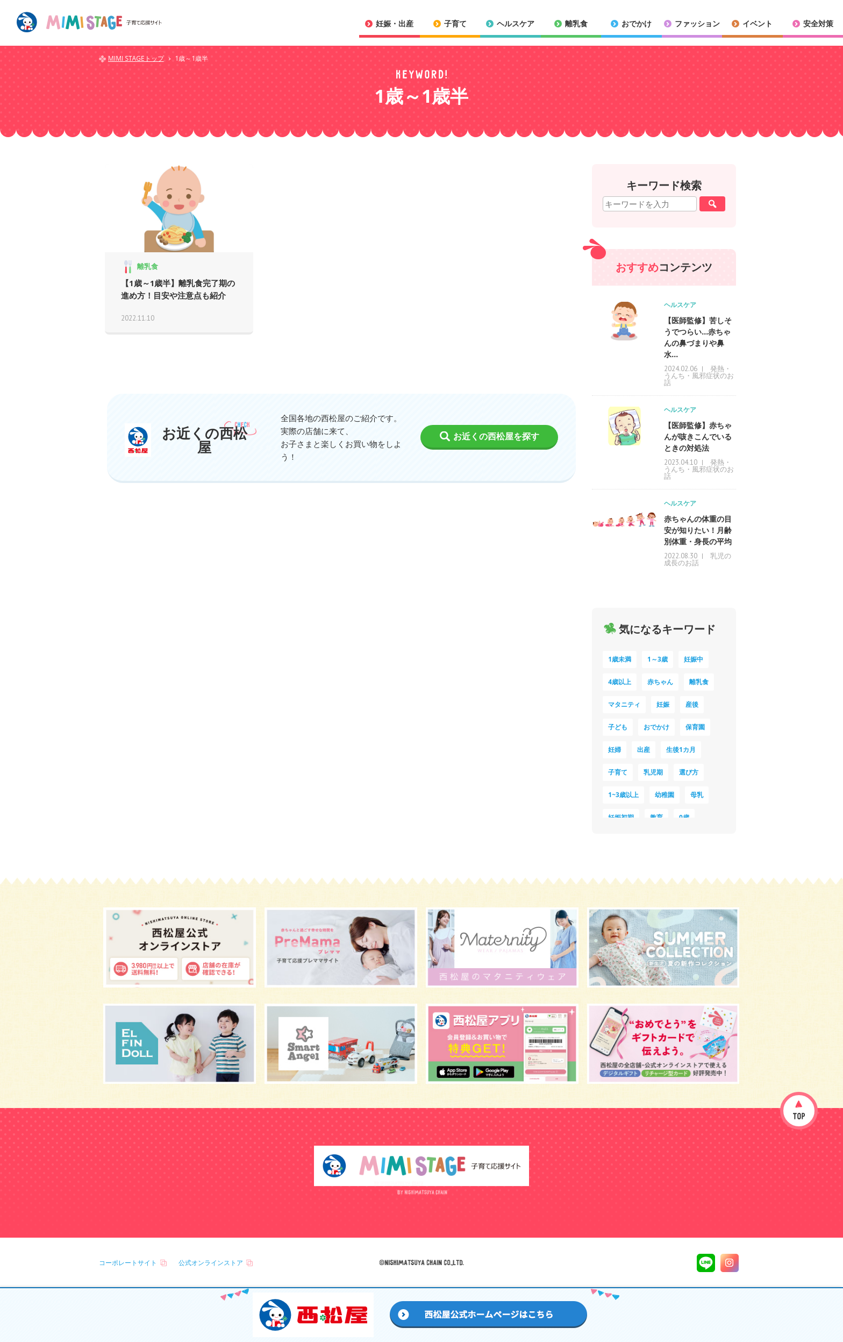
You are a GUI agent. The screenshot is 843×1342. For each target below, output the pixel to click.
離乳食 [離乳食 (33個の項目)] (699, 681)
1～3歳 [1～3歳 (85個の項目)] (657, 659)
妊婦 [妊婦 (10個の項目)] (614, 749)
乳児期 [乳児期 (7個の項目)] (653, 772)
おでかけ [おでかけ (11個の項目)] (656, 727)
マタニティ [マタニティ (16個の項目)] (624, 704)
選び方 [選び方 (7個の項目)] (688, 772)
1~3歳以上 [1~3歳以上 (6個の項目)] (623, 794)
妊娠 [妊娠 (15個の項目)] (662, 704)
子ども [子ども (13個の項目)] (617, 727)
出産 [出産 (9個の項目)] (643, 749)
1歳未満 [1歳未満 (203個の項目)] (619, 659)
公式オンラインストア (210, 1262)
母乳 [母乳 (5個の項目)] (696, 794)
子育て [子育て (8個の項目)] (617, 772)
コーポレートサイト (128, 1262)
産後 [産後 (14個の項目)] (691, 704)
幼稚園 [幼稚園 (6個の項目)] (664, 794)
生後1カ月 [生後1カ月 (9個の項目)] (681, 749)
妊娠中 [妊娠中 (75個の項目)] (693, 659)
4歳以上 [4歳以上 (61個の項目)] (619, 681)
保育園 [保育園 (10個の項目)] (695, 727)
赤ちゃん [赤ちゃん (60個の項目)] (660, 681)
